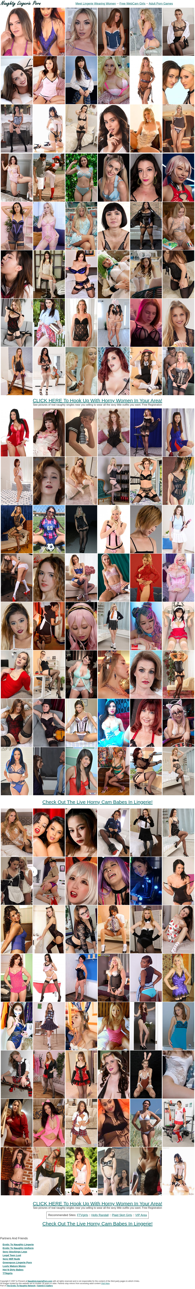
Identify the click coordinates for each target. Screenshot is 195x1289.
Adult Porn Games (161, 3)
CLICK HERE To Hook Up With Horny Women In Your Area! (97, 400)
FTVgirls (82, 1215)
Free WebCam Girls (133, 3)
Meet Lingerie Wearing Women (95, 3)
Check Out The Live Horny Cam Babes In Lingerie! (97, 802)
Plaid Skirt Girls (122, 1215)
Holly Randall (100, 1215)
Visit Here (105, 1283)
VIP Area (141, 1215)
